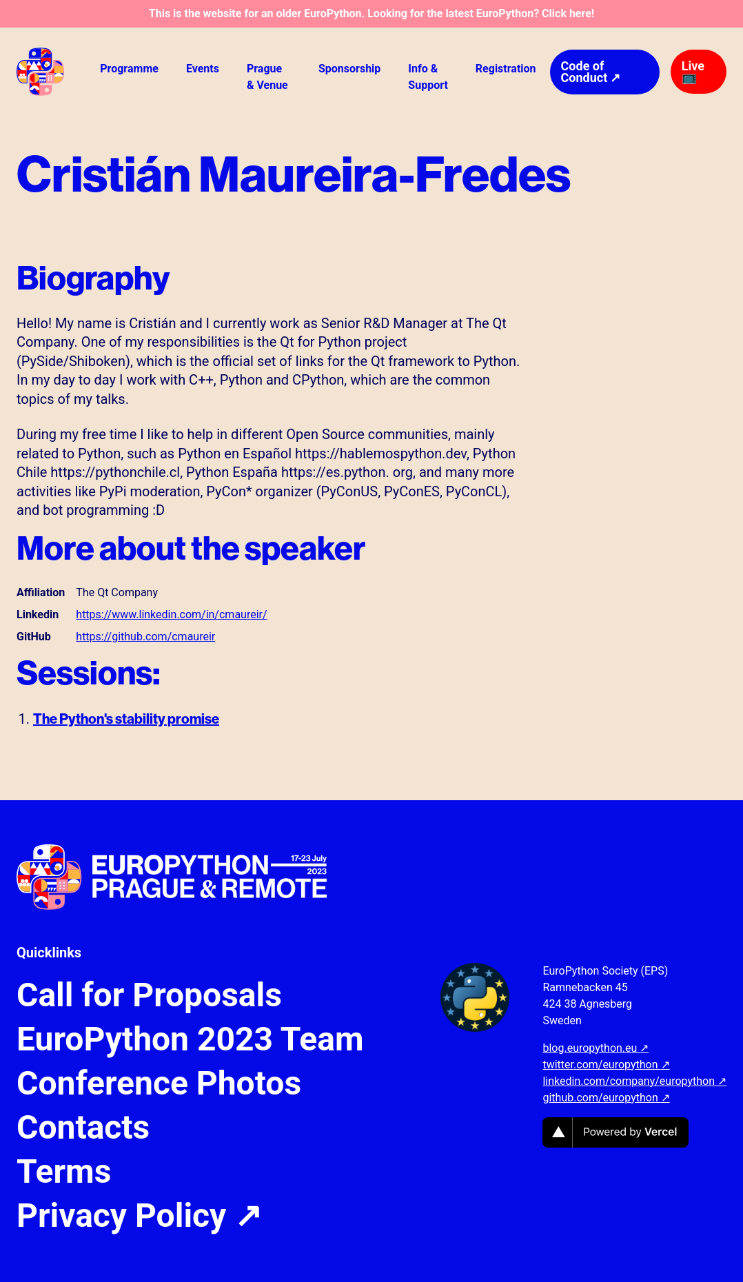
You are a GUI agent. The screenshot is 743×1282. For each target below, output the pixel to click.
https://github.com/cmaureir (145, 636)
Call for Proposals (149, 995)
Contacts (83, 1127)
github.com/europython (605, 1097)
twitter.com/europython (605, 1064)
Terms (64, 1171)
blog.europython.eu (595, 1048)
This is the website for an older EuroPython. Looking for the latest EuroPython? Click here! (371, 13)
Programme (129, 68)
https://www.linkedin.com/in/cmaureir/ (171, 614)
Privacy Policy (139, 1215)
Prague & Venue (267, 77)
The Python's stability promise (126, 718)
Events (202, 68)
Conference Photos (159, 1083)
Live (693, 71)
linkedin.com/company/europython (634, 1081)
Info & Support (428, 77)
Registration (506, 68)
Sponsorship (349, 68)
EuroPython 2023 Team (190, 1039)
